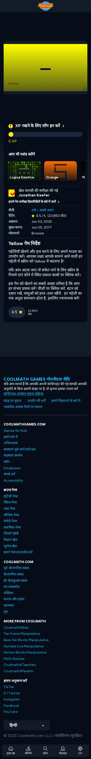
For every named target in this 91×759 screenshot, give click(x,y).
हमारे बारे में (10, 437)
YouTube (10, 712)
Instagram (12, 699)
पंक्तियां (8, 593)
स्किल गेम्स (10, 502)
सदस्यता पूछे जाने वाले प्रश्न (20, 449)
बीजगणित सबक (14, 574)
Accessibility (13, 480)
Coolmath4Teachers (20, 665)
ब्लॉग (7, 462)
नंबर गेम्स (9, 509)
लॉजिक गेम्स (11, 515)
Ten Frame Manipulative (22, 634)
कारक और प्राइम (14, 599)
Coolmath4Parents (19, 671)
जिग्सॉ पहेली (11, 533)
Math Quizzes (14, 659)
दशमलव (9, 605)
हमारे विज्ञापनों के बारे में (65, 401)
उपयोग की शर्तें (36, 401)
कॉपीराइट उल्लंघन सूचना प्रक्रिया (23, 394)
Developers (12, 468)
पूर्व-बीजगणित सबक (16, 568)
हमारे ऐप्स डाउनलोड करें (18, 552)
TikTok (9, 687)
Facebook (11, 706)
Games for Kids (15, 431)
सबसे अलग (47, 210)
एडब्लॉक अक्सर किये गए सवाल (23, 407)
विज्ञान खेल (10, 540)
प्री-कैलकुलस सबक (15, 581)
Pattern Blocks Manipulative (25, 652)
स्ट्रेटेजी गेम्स (11, 496)
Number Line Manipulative (23, 646)
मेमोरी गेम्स (10, 521)
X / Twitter (12, 693)
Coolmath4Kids (16, 628)
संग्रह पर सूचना (13, 401)
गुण (6, 612)
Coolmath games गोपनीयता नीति (37, 379)
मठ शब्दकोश (12, 587)
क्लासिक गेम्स (12, 527)
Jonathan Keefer (34, 195)
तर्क (34, 210)
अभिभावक (11, 443)
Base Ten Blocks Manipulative (26, 640)
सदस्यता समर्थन (13, 455)
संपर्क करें (9, 474)
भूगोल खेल (10, 546)
